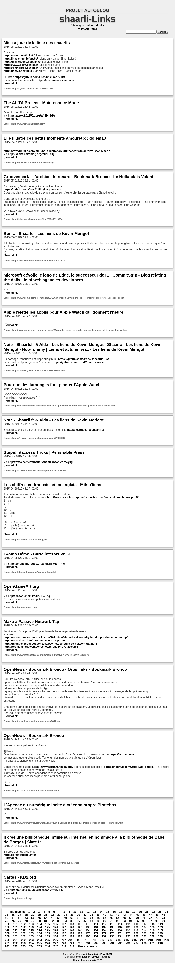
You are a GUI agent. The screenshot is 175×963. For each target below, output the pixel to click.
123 (31, 927)
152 (104, 930)
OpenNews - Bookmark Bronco (34, 735)
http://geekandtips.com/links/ (22, 61)
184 (39, 936)
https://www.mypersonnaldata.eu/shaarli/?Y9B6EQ (38, 438)
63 (91, 917)
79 (32, 921)
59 (65, 917)
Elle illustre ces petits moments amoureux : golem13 (55, 138)
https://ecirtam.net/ (122, 754)
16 (114, 911)
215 (126, 940)
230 (80, 943)
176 (136, 933)
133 (112, 927)
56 (45, 917)
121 (15, 927)
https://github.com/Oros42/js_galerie (130, 766)
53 (26, 917)
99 (163, 921)
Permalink (11, 83)
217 (142, 940)
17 (120, 911)
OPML (95, 956)
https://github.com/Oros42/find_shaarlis (78, 362)
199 (160, 936)
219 (158, 940)
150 (88, 930)
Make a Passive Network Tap (31, 621)
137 (144, 927)
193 (112, 936)
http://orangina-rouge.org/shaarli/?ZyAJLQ (35, 890)
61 (78, 917)
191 (96, 936)
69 (130, 917)
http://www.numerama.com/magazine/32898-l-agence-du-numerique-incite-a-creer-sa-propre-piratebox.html (67, 822)
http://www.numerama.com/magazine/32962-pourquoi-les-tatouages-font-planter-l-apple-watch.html (63, 405)
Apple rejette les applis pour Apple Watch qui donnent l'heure (63, 312)
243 (23, 946)
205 (47, 940)
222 (15, 943)
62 (84, 917)
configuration (83, 956)
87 (84, 921)
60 (71, 917)
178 (152, 933)
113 (112, 924)
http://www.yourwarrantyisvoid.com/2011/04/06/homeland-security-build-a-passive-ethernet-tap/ (66, 637)
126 (55, 927)
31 (45, 914)
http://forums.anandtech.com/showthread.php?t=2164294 (41, 646)
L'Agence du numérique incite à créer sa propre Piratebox (60, 804)
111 (96, 924)
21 (146, 911)
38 (91, 914)
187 (63, 936)
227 (55, 943)
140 (7, 930)
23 (159, 911)
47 (150, 914)
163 (31, 933)
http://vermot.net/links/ (18, 55)
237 (136, 943)
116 (136, 924)
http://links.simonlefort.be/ (21, 58)
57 (52, 917)
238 (144, 943)
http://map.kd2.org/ (22, 898)
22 (153, 911)
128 (71, 927)
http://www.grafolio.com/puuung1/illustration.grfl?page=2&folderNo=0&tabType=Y (57, 151)
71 (143, 917)
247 (55, 946)
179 (160, 933)
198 (152, 936)
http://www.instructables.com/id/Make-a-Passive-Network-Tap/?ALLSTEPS (50, 655)
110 (88, 924)
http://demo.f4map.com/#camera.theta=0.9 (34, 572)
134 (120, 927)
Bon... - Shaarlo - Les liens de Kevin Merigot (46, 233)
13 (94, 911)
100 (7, 924)
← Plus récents (15, 911)
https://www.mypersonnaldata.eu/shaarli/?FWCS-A (38, 260)
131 (96, 927)
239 (152, 943)
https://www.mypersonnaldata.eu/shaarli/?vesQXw (38, 370)
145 (47, 930)
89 (98, 921)
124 (39, 927)
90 (104, 921)
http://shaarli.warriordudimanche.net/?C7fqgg (36, 721)
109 (80, 924)
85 (71, 921)
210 (86, 940)
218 (150, 940)
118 (152, 924)
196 (136, 936)
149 (80, 930)
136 (136, 927)
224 (31, 943)
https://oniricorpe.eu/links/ (21, 67)
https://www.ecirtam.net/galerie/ (52, 766)
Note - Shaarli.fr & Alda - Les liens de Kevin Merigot (54, 420)
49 (163, 914)
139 (160, 927)
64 (98, 917)
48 (156, 914)
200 (7, 940)
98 (156, 921)
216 (134, 940)
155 (128, 930)
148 (71, 930)
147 (63, 930)
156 (136, 930)
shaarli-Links (87, 19)
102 (23, 924)
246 (47, 946)
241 (7, 946)
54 (32, 917)
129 (80, 927)
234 (112, 943)
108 (71, 924)
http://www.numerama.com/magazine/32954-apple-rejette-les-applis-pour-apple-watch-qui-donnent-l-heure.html (69, 330)
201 (15, 940)
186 (55, 936)
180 (7, 936)
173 (112, 933)
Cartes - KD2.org (20, 877)
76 (13, 921)
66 (111, 917)
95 (137, 921)
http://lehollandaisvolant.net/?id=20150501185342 (38, 219)
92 (117, 921)
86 (78, 921)
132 (104, 927)
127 (63, 927)
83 (58, 921)
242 (15, 946)
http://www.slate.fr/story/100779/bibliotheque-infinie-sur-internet (45, 863)
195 (128, 936)
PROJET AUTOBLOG (87, 10)
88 (91, 921)
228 (63, 943)
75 (6, 921)
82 (52, 921)
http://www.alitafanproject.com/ (28, 124)
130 (88, 927)
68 (124, 917)
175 (128, 933)
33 (58, 914)
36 (78, 914)
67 (117, 917)
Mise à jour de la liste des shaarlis (37, 42)
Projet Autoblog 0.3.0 (87, 954)
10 (75, 911)
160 (7, 933)
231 (88, 943)
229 (71, 943)
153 (112, 930)
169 (80, 933)
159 (160, 930)
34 (65, 914)
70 (137, 917)
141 (15, 930)
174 (120, 933)
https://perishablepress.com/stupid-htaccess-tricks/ (39, 470)
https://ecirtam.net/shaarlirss (55, 80)
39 (98, 914)
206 (55, 940)
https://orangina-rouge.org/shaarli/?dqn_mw (36, 563)
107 (63, 924)
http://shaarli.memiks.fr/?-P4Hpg (29, 596)
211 (94, 940)
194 (120, 936)
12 (88, 911)
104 (39, 924)
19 (133, 911)
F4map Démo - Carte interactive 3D (37, 554)
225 (39, 943)
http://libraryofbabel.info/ (20, 854)
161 (15, 933)
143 (31, 930)
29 (32, 914)
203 (31, 940)
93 (124, 921)
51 (13, 917)
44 (130, 914)
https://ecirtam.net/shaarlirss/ (86, 429)
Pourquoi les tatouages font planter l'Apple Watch (52, 384)
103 (31, 924)
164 (39, 933)
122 (23, 927)
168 (71, 933)
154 (120, 930)
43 (124, 914)
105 (47, 924)
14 (101, 911)
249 (71, 946)
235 (120, 943)
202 (23, 940)
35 (71, 914)
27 (19, 914)
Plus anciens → (88, 946)
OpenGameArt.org (21, 586)
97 (150, 921)
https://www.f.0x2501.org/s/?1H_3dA (31, 115)
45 (137, 914)
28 (26, 914)
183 (31, 936)
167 (63, 933)
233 (104, 943)
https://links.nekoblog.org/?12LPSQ (31, 154)
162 (23, 933)
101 (15, 924)
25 (6, 914)
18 (127, 911)
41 (111, 914)
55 (39, 917)
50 (6, 917)
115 (128, 924)
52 (19, 917)
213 (110, 940)
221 (7, 943)
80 (39, 921)
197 (144, 936)
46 (143, 914)
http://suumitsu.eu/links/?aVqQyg (29, 539)
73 (156, 917)
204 (39, 940)
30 (39, 914)
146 (55, 930)
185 (47, 936)
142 (23, 930)
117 (144, 924)
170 (88, 933)
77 (19, 921)
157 (144, 930)
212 (102, 940)
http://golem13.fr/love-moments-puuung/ (33, 162)
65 (104, 917)
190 (88, 936)
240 (160, 943)
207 (63, 940)
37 (84, 914)
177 (144, 933)
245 (39, 946)
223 (23, 943)
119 (160, 924)
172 (104, 933)
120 (7, 927)
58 (58, 917)
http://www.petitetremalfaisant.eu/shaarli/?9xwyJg (40, 462)
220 (166, 940)
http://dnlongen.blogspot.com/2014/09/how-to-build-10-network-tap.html (50, 643)
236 (128, 943)
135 (128, 927)
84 (65, 921)
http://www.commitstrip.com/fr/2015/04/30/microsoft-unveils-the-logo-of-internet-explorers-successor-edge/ (68, 298)
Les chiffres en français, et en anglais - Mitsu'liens (52, 484)
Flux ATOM (106, 954)
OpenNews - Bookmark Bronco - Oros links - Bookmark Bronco (65, 669)
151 (96, 930)
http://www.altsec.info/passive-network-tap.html (34, 640)
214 (118, 940)
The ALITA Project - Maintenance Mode (41, 102)
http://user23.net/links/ (18, 70)
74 (163, 917)
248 (63, 946)
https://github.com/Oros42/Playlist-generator (33, 189)
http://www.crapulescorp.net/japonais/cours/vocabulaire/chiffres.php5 (92, 497)
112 (104, 924)
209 (78, 940)
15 (107, 911)
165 (47, 933)
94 (130, 921)
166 (55, 933)
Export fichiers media (87, 960)
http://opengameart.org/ (24, 607)
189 (80, 936)
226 (47, 943)
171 (96, 933)
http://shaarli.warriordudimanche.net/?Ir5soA (35, 790)
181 (15, 936)
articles (106, 956)
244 (31, 946)
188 (71, 936)
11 (81, 911)
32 (52, 914)
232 (96, 943)
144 (39, 930)
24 (166, 911)
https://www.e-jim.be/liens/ (21, 64)
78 (26, 921)
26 (13, 914)
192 (104, 936)
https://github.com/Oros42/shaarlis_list (40, 77)
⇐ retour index (87, 28)
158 (152, 930)
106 (55, 924)
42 (117, 914)
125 (47, 927)
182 (23, 936)
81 (45, 921)
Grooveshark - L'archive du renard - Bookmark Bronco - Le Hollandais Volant (78, 176)
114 (120, 924)
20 (140, 911)
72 (150, 917)
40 (104, 914)
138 (152, 927)
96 (143, 921)
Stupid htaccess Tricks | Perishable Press (44, 452)
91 (111, 921)
